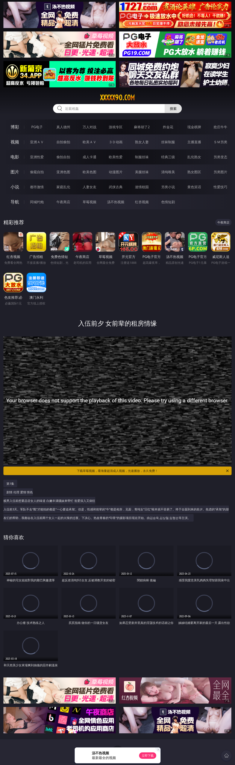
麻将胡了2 (142, 127)
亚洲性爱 (37, 157)
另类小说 (168, 187)
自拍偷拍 (63, 142)
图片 (15, 172)
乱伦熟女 (194, 157)
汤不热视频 (115, 202)
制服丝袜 (142, 157)
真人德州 (63, 127)
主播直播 (194, 142)
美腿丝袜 (142, 172)
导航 (15, 202)
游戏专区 (116, 127)
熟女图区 (194, 172)
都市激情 (37, 187)
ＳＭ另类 (220, 142)
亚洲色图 (63, 172)
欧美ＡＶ (89, 142)
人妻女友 (89, 187)
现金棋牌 (194, 127)
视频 (15, 142)
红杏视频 (142, 202)
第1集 (10, 484)
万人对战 (89, 127)
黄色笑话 (194, 187)
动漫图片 (116, 172)
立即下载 (148, 755)
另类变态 (220, 157)
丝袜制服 (168, 142)
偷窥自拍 (37, 172)
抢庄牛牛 (220, 127)
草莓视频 (89, 202)
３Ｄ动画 (116, 142)
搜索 (173, 108)
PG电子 (37, 127)
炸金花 (168, 127)
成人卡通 (89, 157)
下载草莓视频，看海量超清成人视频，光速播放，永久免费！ (153, 470)
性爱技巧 (220, 187)
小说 (15, 187)
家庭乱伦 (63, 187)
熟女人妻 (142, 142)
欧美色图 (89, 172)
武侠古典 (116, 187)
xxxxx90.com (117, 97)
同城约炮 (37, 202)
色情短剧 (168, 202)
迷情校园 (142, 187)
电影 (15, 157)
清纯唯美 (168, 172)
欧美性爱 (116, 157)
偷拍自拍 (63, 157)
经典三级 (168, 157)
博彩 (15, 127)
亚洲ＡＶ (37, 142)
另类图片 (220, 172)
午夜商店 (63, 202)
